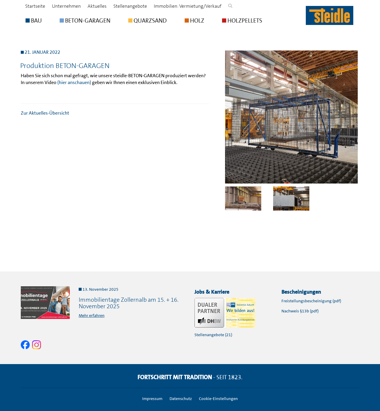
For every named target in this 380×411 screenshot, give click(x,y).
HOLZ (194, 20)
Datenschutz (181, 398)
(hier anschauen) (74, 82)
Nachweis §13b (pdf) (300, 311)
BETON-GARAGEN (85, 20)
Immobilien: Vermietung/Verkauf (187, 6)
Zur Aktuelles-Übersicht (45, 113)
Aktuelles (97, 6)
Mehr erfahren (91, 315)
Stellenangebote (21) (213, 334)
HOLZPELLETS (242, 20)
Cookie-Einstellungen (218, 398)
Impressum (152, 398)
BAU (34, 20)
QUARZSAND (147, 20)
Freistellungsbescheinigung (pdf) (311, 300)
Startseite (35, 6)
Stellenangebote (130, 6)
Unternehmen (66, 6)
